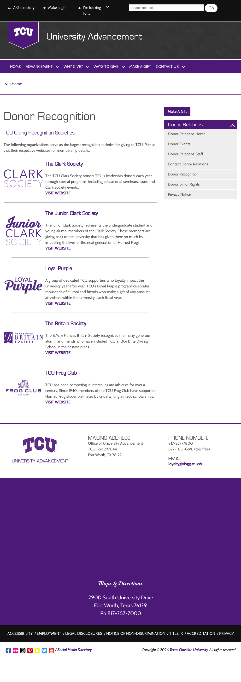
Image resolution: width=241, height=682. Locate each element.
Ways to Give (106, 66)
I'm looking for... (89, 10)
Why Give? (73, 66)
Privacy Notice (179, 194)
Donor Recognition (183, 174)
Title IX (176, 633)
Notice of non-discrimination (135, 633)
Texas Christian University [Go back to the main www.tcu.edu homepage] (189, 649)
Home (15, 66)
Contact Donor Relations (188, 164)
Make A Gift (140, 66)
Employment (49, 633)
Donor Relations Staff (185, 154)
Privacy (226, 633)
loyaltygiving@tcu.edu (185, 464)
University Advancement (94, 36)
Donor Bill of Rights (184, 184)
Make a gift (54, 8)
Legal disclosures (83, 633)
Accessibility (20, 633)
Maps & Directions (120, 584)
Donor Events (179, 144)
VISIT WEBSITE (58, 193)
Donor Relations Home (187, 134)
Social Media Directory (74, 649)
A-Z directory (21, 8)
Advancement (39, 66)
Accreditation (201, 633)
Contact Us (167, 66)
